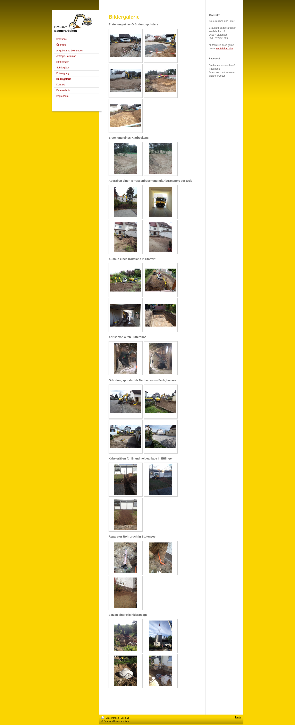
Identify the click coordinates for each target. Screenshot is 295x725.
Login (238, 717)
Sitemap (125, 718)
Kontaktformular (224, 48)
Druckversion (110, 718)
